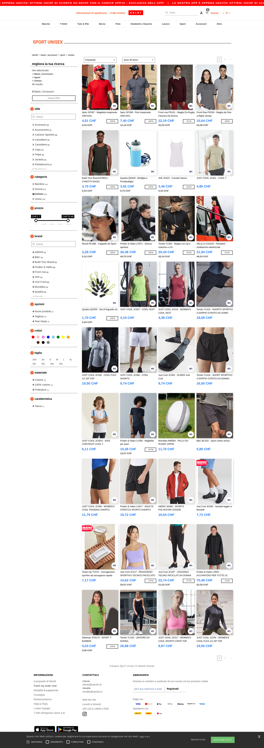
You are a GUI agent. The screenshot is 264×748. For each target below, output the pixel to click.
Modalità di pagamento (46, 685)
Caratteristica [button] (43, 393)
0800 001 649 (89, 694)
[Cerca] (181, 12)
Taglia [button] (38, 347)
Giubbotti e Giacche (141, 24)
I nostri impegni (42, 703)
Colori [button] (38, 325)
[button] (202, 13)
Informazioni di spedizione (91, 13)
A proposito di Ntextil (45, 676)
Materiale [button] (41, 367)
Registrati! (173, 683)
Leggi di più (144, 736)
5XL (61, 358)
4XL (52, 358)
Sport (183, 24)
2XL (34, 358)
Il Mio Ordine (117, 13)
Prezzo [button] (39, 203)
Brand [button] (38, 231)
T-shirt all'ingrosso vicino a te (49, 707)
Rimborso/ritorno (43, 694)
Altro (219, 24)
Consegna (39, 689)
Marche (46, 24)
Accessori (201, 24)
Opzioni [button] (39, 299)
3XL (43, 358)
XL (70, 354)
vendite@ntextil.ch (92, 686)
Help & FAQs (41, 698)
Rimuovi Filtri (54, 93)
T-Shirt (63, 24)
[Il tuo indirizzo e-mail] (149, 684)
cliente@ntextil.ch (92, 679)
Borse (102, 24)
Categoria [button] (41, 171)
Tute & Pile (83, 24)
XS (43, 354)
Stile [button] (37, 103)
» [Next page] (230, 54)
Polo (118, 24)
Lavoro (166, 24)
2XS (35, 354)
